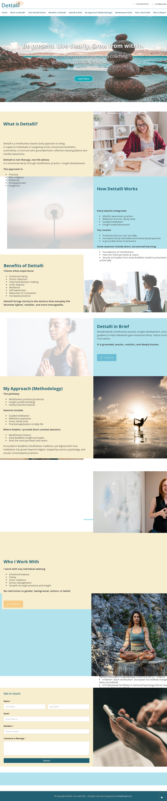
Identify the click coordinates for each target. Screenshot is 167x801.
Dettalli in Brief (75, 12)
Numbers (9, 726)
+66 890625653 (142, 4)
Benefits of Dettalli (57, 12)
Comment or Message (15, 738)
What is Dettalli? (17, 12)
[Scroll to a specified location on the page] (83, 79)
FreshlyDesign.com (124, 796)
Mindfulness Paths (123, 12)
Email (7, 714)
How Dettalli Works (37, 12)
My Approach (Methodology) (98, 12)
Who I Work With (142, 12)
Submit (46, 760)
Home (4, 12)
